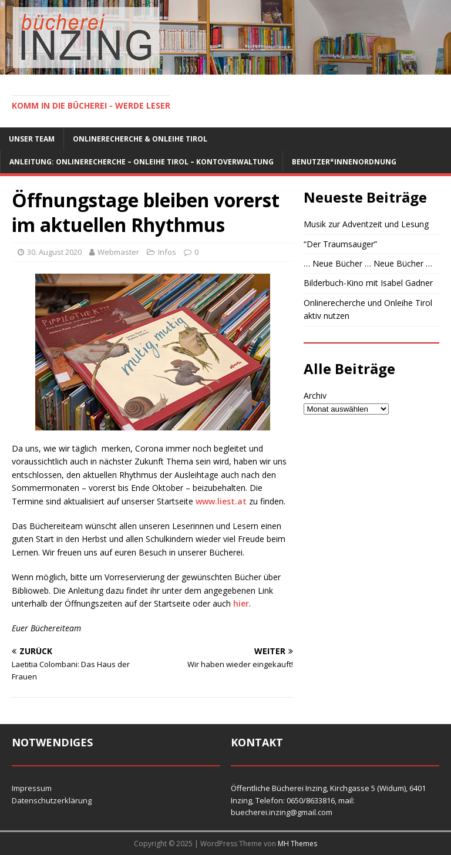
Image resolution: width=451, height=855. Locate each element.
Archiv (315, 395)
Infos (167, 252)
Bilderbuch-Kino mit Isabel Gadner (368, 282)
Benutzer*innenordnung (344, 162)
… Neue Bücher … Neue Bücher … (368, 263)
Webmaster (118, 252)
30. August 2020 (54, 252)
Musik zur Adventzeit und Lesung (366, 224)
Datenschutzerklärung (52, 800)
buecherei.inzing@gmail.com (281, 812)
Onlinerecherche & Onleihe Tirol (140, 139)
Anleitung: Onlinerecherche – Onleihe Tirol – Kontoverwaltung (141, 162)
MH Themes (297, 844)
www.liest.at (221, 501)
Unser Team (32, 139)
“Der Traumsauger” (340, 244)
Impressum (32, 788)
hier (241, 603)
